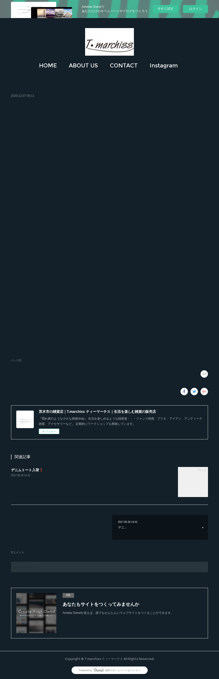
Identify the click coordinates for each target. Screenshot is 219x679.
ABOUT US (83, 65)
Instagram (164, 65)
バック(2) (16, 360)
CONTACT (124, 65)
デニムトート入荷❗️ (27, 470)
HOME (48, 65)
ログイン (195, 9)
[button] (48, 65)
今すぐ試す (165, 9)
